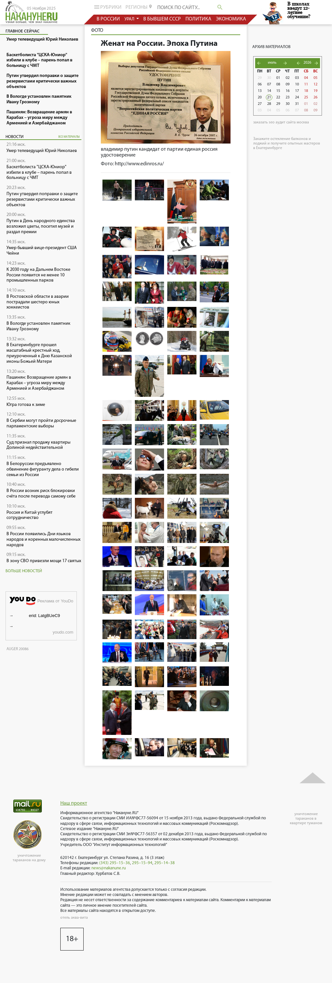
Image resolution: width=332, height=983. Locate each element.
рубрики (107, 7)
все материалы (69, 136)
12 (315, 84)
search (220, 7)
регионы (139, 7)
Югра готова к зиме (25, 404)
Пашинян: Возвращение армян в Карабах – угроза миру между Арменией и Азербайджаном (38, 383)
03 (297, 78)
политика (198, 19)
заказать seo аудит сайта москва (281, 122)
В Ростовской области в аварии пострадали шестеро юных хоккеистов (37, 302)
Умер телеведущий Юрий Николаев (41, 150)
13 (260, 91)
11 (306, 84)
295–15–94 (142, 863)
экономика (231, 19)
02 (288, 78)
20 (260, 97)
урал (129, 19)
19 (315, 91)
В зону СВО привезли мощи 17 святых (43, 561)
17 (297, 91)
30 (269, 78)
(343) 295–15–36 (114, 863)
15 (278, 91)
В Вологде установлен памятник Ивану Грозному (38, 326)
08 (278, 84)
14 (269, 91)
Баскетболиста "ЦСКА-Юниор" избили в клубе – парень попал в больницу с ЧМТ (39, 173)
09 (288, 84)
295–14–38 (164, 863)
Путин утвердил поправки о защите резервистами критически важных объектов (42, 200)
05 (315, 78)
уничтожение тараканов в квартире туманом (306, 818)
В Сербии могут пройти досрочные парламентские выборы (41, 423)
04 (306, 78)
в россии (108, 19)
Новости (15, 137)
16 (288, 91)
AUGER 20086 (17, 649)
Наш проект (73, 803)
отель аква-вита (74, 918)
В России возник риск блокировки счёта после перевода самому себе (41, 493)
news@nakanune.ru (108, 868)
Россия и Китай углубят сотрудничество (29, 515)
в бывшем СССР (162, 19)
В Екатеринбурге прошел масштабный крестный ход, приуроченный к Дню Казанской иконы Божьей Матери (39, 353)
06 (260, 84)
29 (260, 78)
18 (306, 91)
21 (269, 97)
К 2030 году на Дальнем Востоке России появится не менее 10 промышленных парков (38, 275)
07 (269, 84)
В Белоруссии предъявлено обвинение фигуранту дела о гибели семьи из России (42, 469)
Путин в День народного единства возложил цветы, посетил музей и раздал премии (40, 226)
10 (297, 84)
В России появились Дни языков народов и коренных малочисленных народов (43, 540)
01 (278, 78)
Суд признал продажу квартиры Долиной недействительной (38, 445)
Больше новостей (24, 571)
